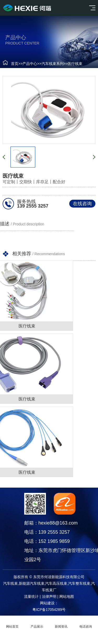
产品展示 (37, 622)
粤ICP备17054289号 (49, 609)
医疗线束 (75, 64)
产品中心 (29, 64)
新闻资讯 (61, 622)
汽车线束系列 (53, 64)
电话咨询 (85, 622)
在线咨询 (82, 203)
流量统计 (31, 596)
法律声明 (49, 596)
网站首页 (12, 622)
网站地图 (66, 596)
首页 (14, 64)
